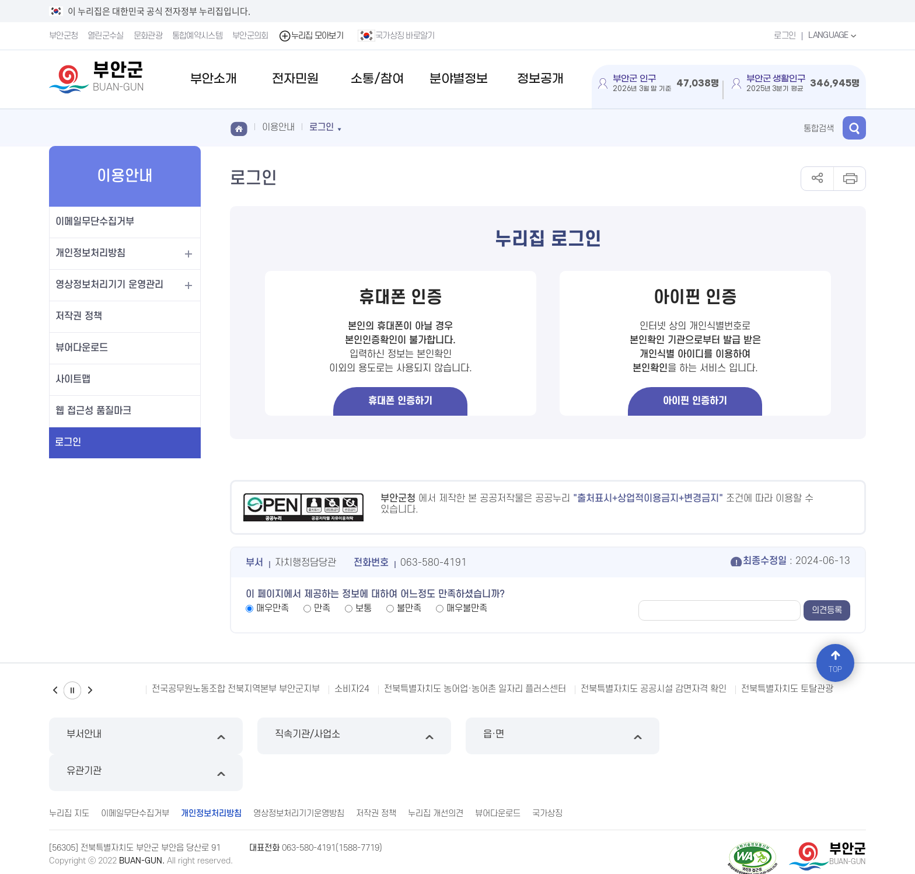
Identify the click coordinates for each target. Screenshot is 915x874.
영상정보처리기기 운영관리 (109, 285)
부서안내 (146, 736)
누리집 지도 (69, 777)
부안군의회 (250, 36)
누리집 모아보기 (310, 36)
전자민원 (295, 79)
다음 (90, 690)
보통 (363, 608)
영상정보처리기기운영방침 (298, 777)
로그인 (784, 36)
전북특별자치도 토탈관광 (787, 689)
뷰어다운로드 (81, 348)
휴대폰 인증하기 (400, 401)
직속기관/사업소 (353, 736)
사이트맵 (72, 379)
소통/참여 (377, 79)
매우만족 (272, 608)
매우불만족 (466, 608)
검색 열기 (854, 128)
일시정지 (72, 690)
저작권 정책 (78, 316)
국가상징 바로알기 (396, 35)
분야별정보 (458, 79)
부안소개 (213, 79)
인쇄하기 (849, 178)
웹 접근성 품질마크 (93, 411)
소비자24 (351, 689)
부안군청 (63, 36)
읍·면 (562, 736)
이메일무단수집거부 (94, 222)
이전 (55, 690)
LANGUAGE (833, 35)
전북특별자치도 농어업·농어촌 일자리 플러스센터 (475, 689)
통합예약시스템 (197, 36)
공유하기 (817, 178)
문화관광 (148, 36)
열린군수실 (106, 36)
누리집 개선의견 (435, 777)
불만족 (409, 608)
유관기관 (769, 736)
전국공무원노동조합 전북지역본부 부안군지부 (236, 689)
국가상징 (547, 777)
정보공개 (540, 79)
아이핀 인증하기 (695, 401)
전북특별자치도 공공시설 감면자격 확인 (654, 689)
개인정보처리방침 (90, 253)
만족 (322, 608)
